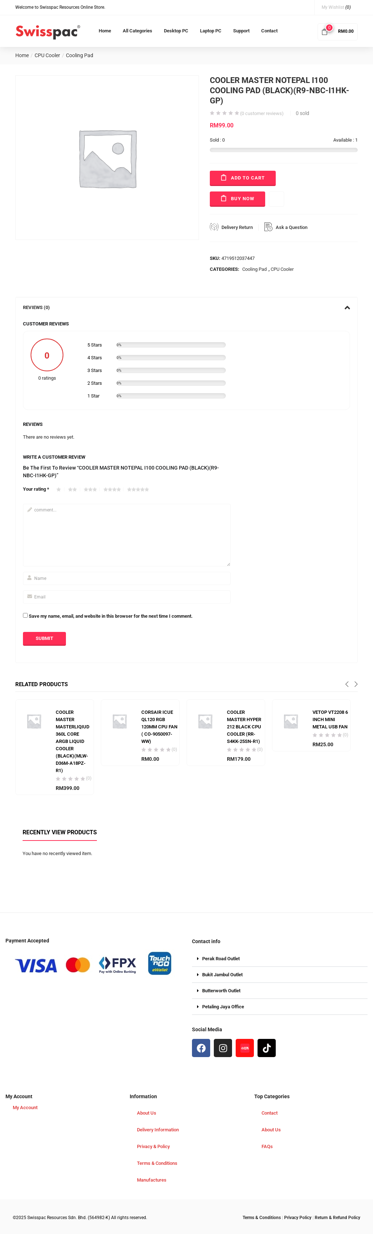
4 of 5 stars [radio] (113, 489)
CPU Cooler (47, 55)
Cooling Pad (79, 55)
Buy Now (242, 198)
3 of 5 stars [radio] (92, 489)
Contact (269, 30)
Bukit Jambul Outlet (222, 974)
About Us (146, 1113)
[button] (337, 31)
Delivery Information (158, 1129)
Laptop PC (210, 30)
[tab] (186, 307)
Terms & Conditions (157, 1163)
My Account (25, 1107)
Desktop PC (176, 30)
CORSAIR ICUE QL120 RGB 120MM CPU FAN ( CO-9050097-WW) (159, 726)
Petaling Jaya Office (223, 1006)
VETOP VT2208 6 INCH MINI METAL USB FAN (330, 719)
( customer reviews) (262, 113)
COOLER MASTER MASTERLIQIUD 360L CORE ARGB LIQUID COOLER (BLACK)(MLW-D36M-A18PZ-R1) (72, 741)
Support (241, 30)
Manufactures (151, 1180)
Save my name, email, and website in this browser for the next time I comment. (111, 616)
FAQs (267, 1146)
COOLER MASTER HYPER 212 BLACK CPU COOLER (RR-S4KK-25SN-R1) (244, 726)
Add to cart (248, 178)
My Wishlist (336, 7)
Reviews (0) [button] (186, 307)
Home (105, 30)
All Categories (137, 30)
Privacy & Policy (153, 1146)
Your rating (36, 489)
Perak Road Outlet (221, 958)
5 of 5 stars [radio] (139, 489)
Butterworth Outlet (221, 990)
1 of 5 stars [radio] (60, 489)
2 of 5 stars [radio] (74, 489)
